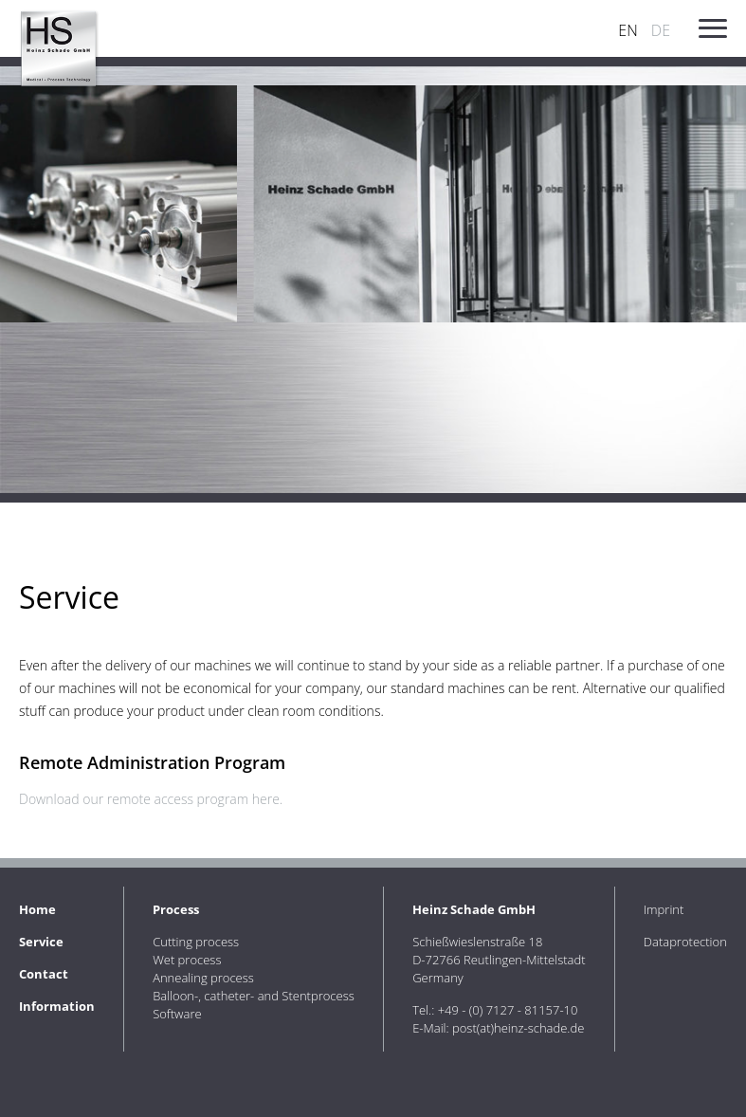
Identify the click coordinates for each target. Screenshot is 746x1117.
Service (41, 941)
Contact (43, 973)
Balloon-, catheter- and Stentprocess (254, 995)
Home (37, 909)
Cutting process (196, 941)
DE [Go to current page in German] (660, 30)
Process (176, 909)
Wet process (187, 959)
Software (177, 1013)
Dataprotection (685, 941)
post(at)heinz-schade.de (518, 1027)
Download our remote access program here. (150, 799)
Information (57, 1006)
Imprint (664, 909)
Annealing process (203, 977)
